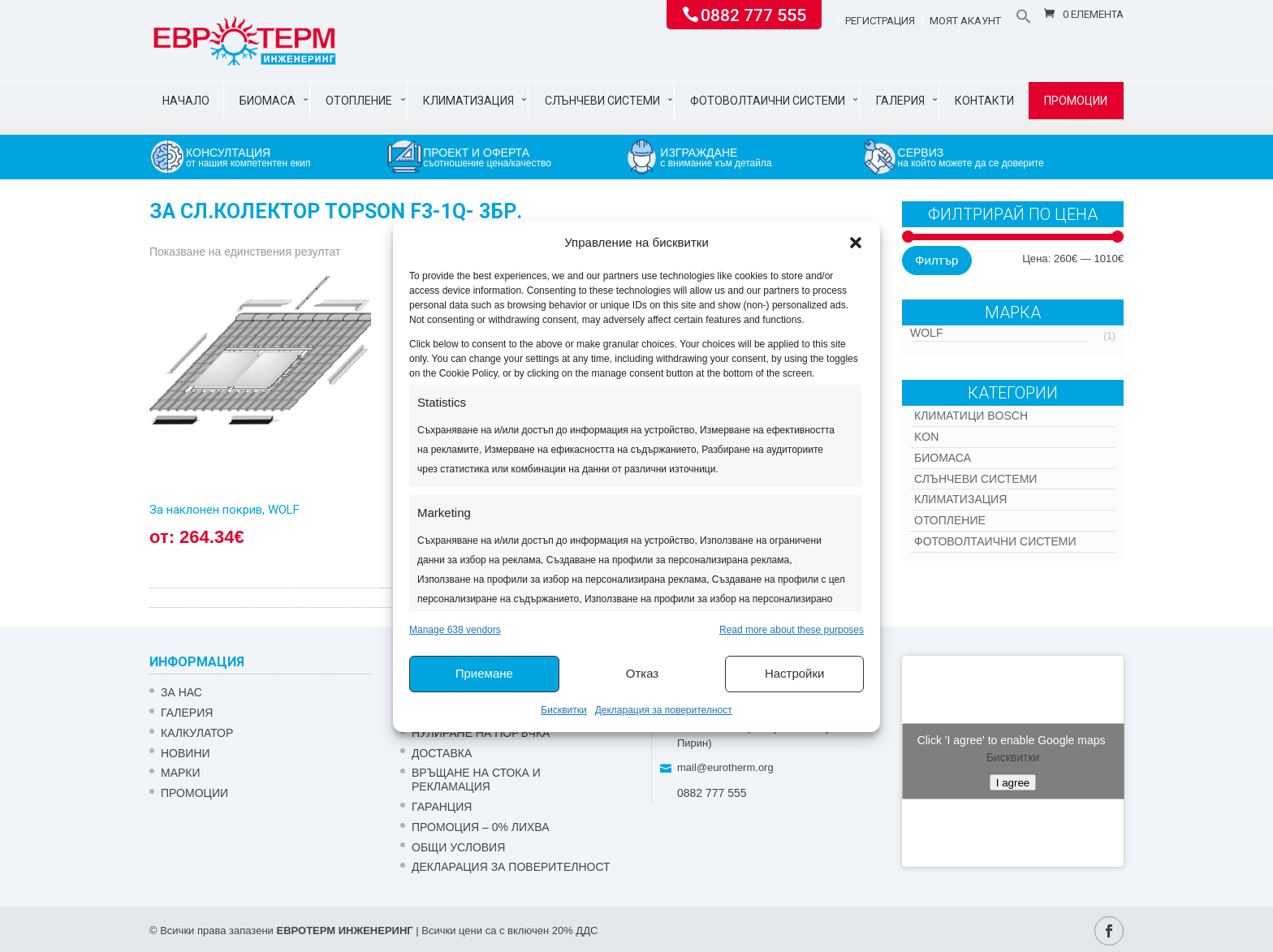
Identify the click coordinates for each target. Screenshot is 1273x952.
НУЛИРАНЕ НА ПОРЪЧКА (481, 732)
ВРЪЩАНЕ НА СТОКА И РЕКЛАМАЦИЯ (476, 779)
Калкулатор (197, 732)
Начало (185, 100)
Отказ (642, 673)
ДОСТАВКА (442, 753)
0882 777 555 (753, 14)
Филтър (936, 260)
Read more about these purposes (791, 629)
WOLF (926, 332)
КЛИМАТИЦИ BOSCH (971, 415)
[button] (856, 243)
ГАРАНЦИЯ (442, 806)
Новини (185, 753)
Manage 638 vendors (455, 629)
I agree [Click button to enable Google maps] (1013, 783)
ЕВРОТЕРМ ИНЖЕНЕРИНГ (344, 930)
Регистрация (880, 21)
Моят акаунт (965, 21)
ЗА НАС (181, 692)
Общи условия (458, 847)
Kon (926, 436)
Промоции (1075, 100)
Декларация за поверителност (663, 710)
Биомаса (267, 100)
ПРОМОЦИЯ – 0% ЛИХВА (481, 827)
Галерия (900, 100)
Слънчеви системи (602, 100)
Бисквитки (563, 710)
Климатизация (468, 100)
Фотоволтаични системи (767, 100)
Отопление (359, 100)
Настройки (795, 673)
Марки (181, 772)
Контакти (984, 100)
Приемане (484, 673)
